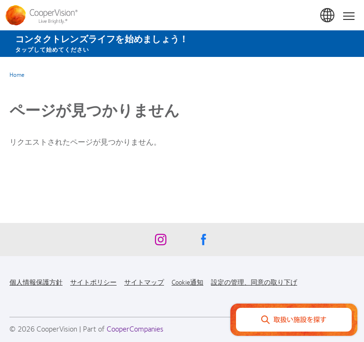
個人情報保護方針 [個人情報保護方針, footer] (36, 282)
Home (16, 74)
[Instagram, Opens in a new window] (161, 242)
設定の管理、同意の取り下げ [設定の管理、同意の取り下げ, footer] (254, 282)
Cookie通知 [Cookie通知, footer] (187, 282)
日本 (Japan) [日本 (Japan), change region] (328, 15)
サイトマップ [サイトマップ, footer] (144, 282)
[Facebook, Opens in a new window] (203, 242)
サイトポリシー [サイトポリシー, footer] (93, 282)
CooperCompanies (135, 328)
